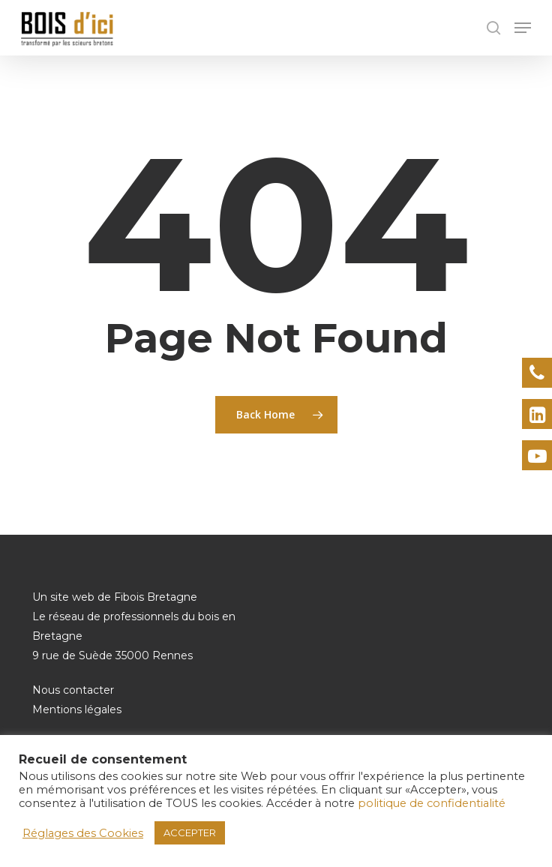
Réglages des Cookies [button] (82, 833)
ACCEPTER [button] (190, 832)
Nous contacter (73, 690)
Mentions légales (77, 709)
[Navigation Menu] (522, 27)
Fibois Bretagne (155, 597)
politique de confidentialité (432, 803)
